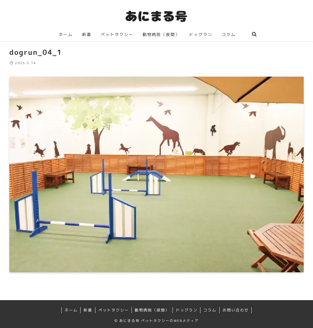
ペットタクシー (113, 310)
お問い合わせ (236, 310)
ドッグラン (187, 310)
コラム (209, 310)
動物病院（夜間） (152, 310)
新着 (87, 310)
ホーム (71, 310)
